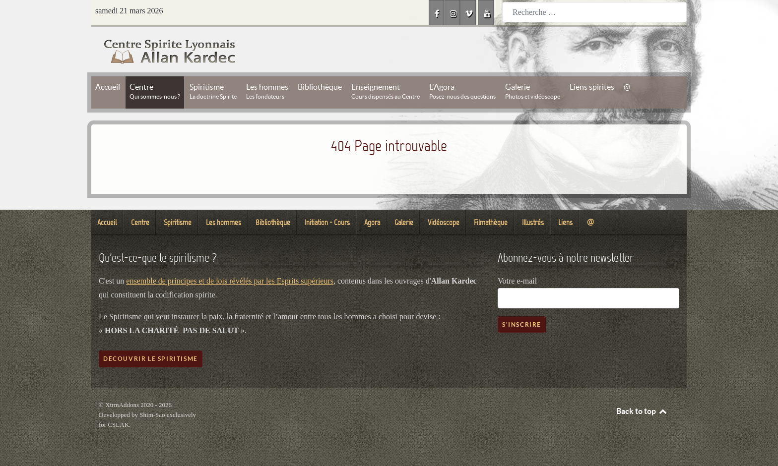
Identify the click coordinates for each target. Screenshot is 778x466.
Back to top (642, 411)
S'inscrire (521, 324)
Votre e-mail (517, 281)
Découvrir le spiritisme (150, 358)
